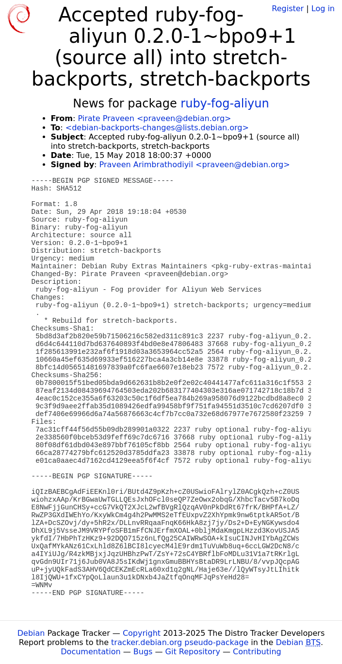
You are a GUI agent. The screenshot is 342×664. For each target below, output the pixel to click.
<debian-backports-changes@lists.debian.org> (157, 127)
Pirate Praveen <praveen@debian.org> (154, 118)
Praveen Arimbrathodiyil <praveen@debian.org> (194, 164)
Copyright (142, 633)
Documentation (90, 651)
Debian (31, 633)
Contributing (257, 651)
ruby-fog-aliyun (224, 103)
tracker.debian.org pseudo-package (179, 642)
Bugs (143, 651)
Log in (323, 8)
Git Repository (192, 651)
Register (288, 8)
